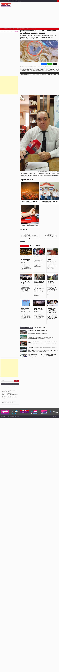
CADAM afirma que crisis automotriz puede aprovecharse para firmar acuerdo (43, 354)
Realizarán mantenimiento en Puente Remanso (37, 335)
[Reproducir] (21, 72)
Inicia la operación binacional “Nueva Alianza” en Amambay (51, 282)
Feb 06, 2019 (41, 285)
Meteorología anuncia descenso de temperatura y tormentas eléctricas (39, 308)
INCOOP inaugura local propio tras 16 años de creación (25, 282)
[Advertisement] (9, 17)
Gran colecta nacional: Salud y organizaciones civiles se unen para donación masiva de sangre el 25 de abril (9, 397)
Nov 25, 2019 (28, 285)
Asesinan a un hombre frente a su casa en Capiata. (37, 330)
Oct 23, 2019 (28, 311)
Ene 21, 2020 (54, 312)
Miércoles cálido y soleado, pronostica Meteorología (25, 308)
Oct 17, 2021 (54, 261)
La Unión (23, 262)
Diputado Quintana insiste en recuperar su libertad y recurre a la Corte (39, 282)
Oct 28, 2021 (28, 262)
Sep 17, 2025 (54, 285)
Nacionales (27, 241)
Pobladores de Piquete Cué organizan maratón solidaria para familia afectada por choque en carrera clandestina (25, 258)
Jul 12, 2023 (41, 311)
